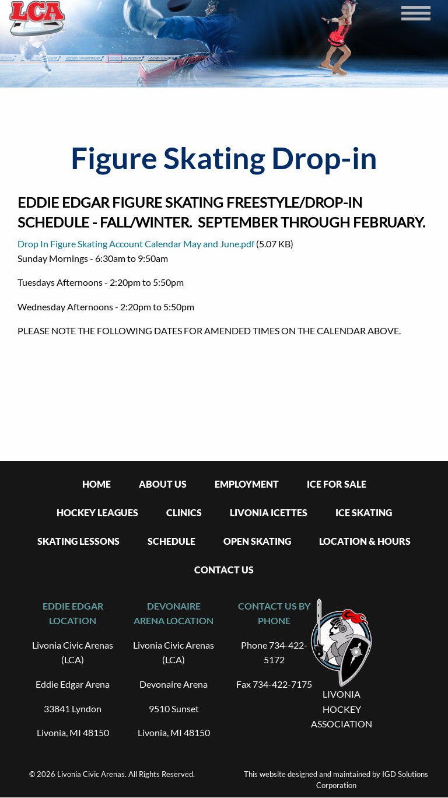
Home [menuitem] (96, 483)
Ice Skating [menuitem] (363, 512)
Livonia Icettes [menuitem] (268, 512)
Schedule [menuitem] (171, 541)
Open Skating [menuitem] (257, 541)
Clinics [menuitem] (184, 512)
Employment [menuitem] (247, 483)
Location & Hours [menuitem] (365, 541)
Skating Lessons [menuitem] (78, 541)
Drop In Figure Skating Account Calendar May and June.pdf (136, 243)
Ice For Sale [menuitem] (336, 483)
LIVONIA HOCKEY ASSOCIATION (341, 708)
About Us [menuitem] (163, 483)
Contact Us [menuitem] (224, 569)
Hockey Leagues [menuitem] (97, 512)
